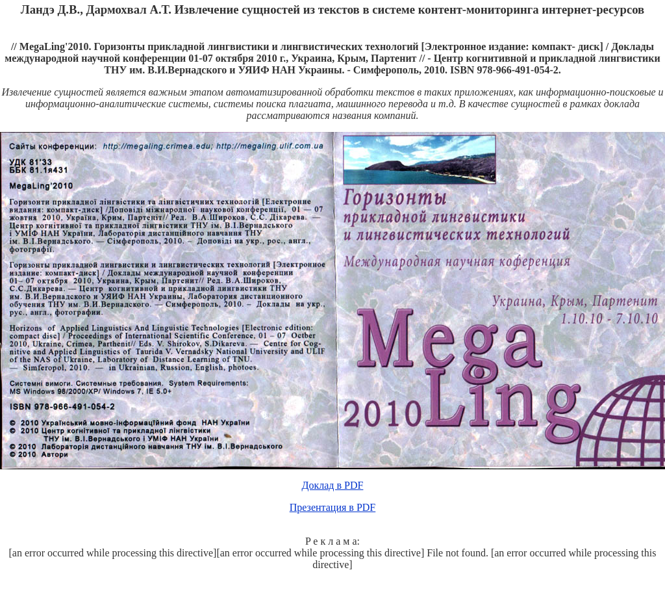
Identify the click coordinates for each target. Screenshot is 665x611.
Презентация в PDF (333, 507)
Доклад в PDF (333, 485)
